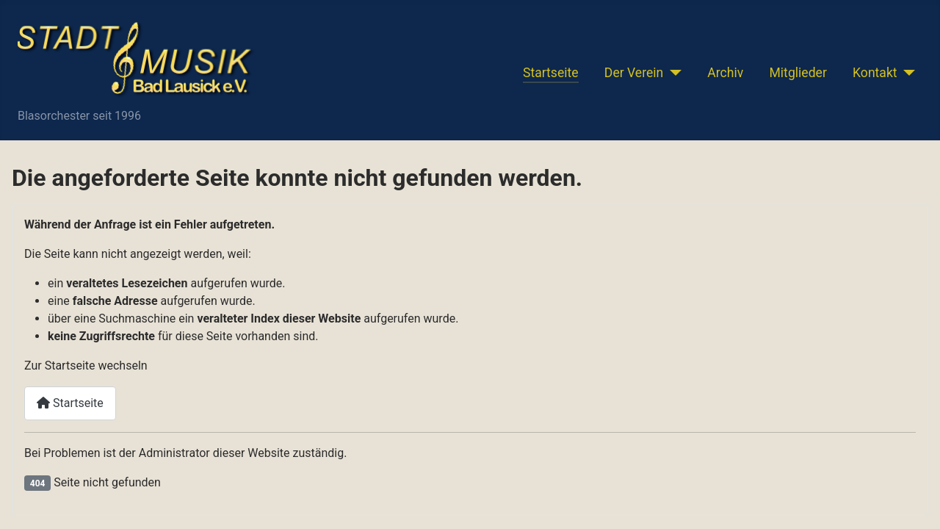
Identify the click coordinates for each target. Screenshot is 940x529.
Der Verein (633, 72)
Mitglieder (797, 72)
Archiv (725, 72)
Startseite (551, 72)
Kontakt (875, 72)
